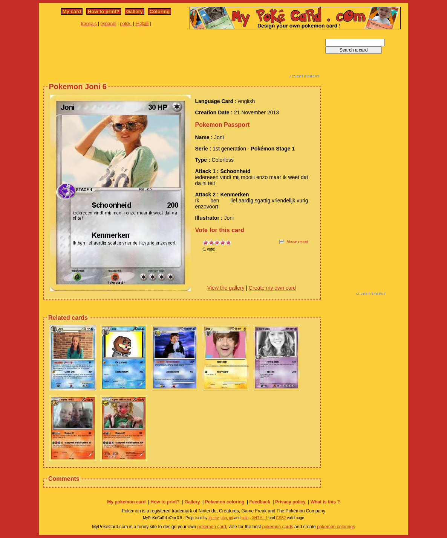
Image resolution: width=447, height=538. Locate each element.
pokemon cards (277, 526)
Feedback (259, 502)
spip (245, 518)
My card (72, 11)
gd (231, 518)
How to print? (103, 11)
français (89, 23)
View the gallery (226, 288)
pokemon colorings (336, 526)
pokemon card (211, 526)
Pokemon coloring (225, 502)
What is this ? (325, 502)
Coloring (160, 11)
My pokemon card (126, 502)
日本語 (142, 23)
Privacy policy (290, 502)
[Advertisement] (182, 56)
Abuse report (297, 242)
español (108, 23)
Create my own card (272, 288)
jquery (213, 518)
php (223, 518)
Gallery (134, 11)
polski (126, 23)
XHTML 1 (260, 518)
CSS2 (281, 518)
